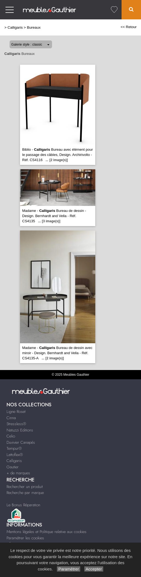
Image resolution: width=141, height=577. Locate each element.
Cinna (11, 418)
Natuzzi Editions (20, 430)
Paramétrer (68, 569)
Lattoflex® (15, 455)
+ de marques (18, 473)
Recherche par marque (25, 493)
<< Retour (128, 27)
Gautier (13, 467)
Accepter (94, 569)
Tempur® (14, 448)
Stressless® (16, 424)
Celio (11, 436)
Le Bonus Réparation (23, 505)
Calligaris (15, 27)
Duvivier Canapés (21, 442)
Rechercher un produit (25, 487)
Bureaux (34, 27)
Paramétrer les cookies (25, 538)
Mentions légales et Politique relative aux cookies (47, 532)
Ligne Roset (16, 412)
